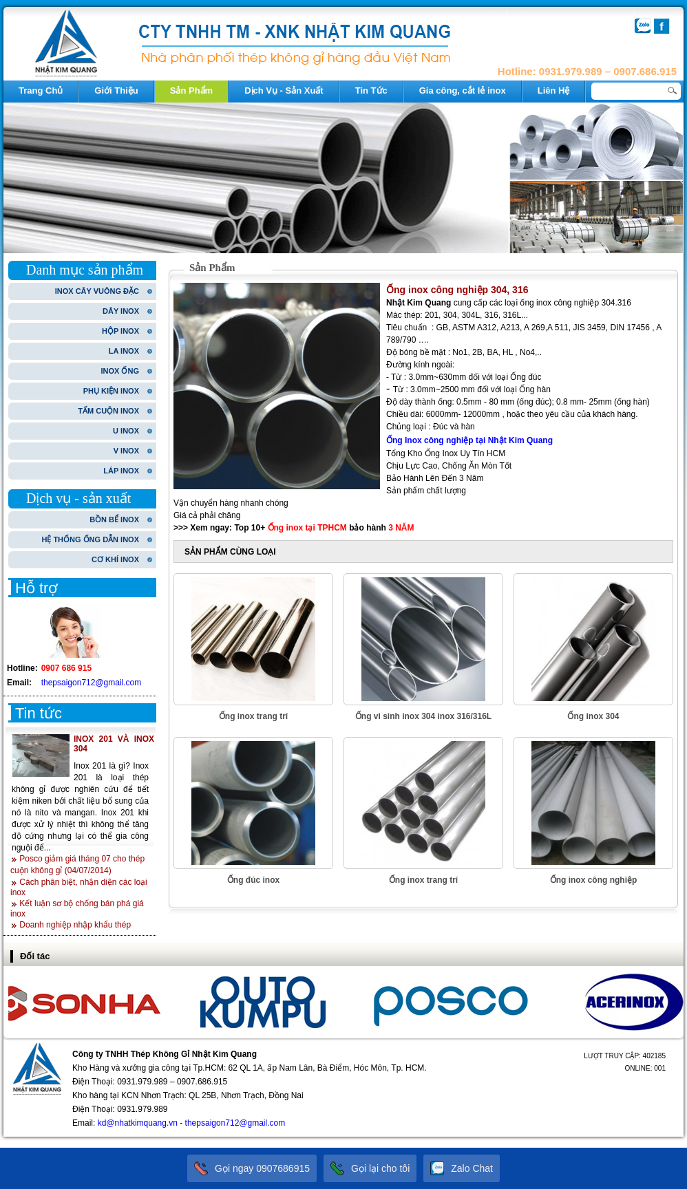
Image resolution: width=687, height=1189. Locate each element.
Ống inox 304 (593, 716)
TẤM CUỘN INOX (108, 411)
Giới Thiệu (116, 90)
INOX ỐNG (120, 371)
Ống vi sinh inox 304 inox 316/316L (423, 716)
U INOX (126, 431)
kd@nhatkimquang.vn (138, 1123)
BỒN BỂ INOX (114, 519)
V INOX (126, 451)
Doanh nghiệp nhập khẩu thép (75, 925)
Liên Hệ (554, 90)
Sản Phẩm (191, 90)
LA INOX (124, 351)
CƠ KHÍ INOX (115, 559)
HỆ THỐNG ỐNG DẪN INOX (90, 539)
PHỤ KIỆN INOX (111, 391)
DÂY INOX (121, 311)
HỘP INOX (120, 331)
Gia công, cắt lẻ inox (462, 90)
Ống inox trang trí (253, 716)
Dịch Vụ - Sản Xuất (284, 90)
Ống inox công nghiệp (593, 880)
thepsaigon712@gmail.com (91, 682)
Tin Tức (371, 90)
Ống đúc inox (253, 880)
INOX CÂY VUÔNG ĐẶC (97, 291)
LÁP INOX (121, 471)
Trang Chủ (41, 90)
